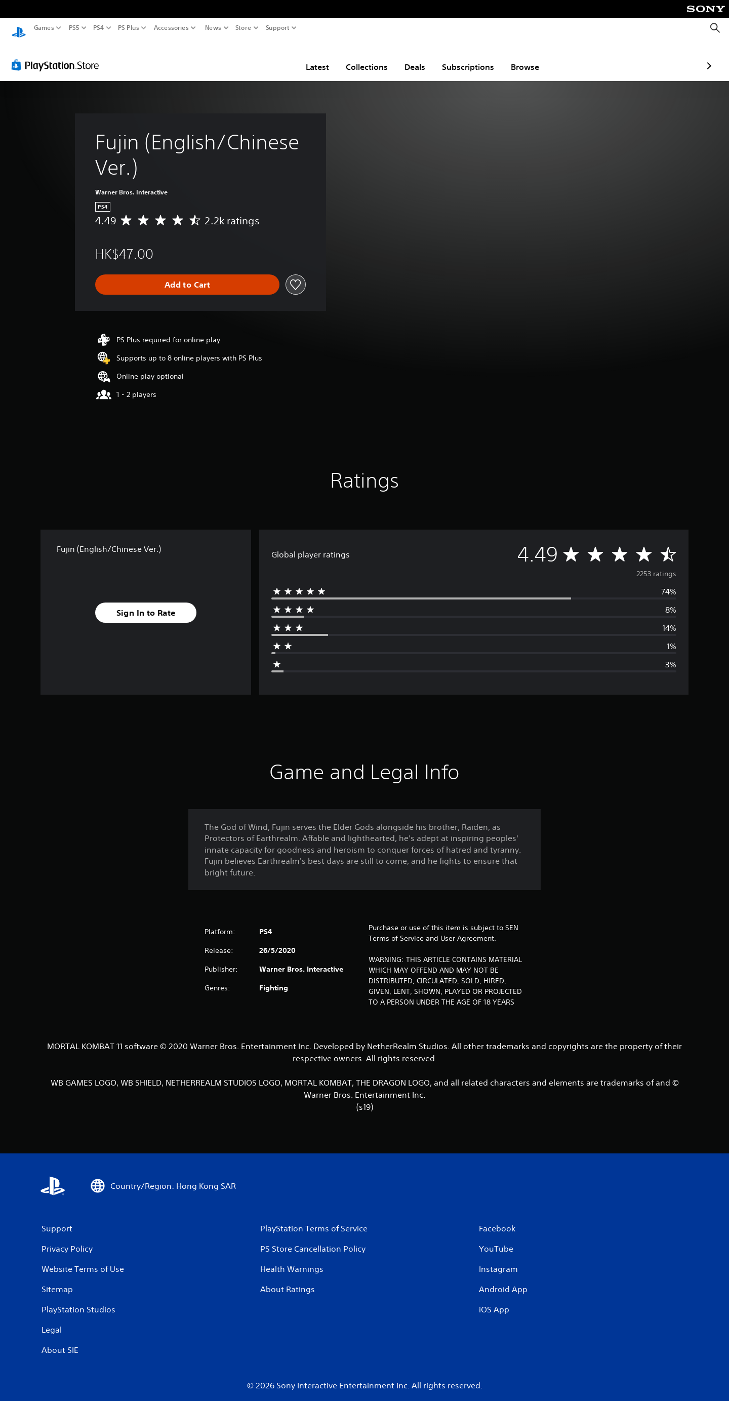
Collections (308, 57)
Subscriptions (409, 57)
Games (44, 28)
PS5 (74, 28)
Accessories (171, 28)
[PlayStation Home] (18, 28)
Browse (466, 57)
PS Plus (128, 28)
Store (243, 28)
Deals (355, 57)
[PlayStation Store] (58, 55)
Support (278, 28)
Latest (258, 57)
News (213, 28)
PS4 (98, 28)
